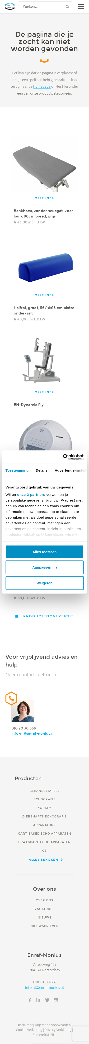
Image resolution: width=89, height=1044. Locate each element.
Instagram (56, 1000)
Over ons (44, 900)
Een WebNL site (44, 1035)
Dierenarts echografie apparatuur (44, 821)
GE (44, 850)
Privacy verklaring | (59, 1030)
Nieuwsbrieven (44, 926)
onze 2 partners (31, 495)
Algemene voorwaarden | (53, 1025)
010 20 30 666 (23, 728)
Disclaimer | (25, 1025)
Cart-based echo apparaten (44, 833)
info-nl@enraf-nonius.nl (33, 733)
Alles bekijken (43, 859)
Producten (28, 778)
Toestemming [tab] (17, 470)
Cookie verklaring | (30, 1030)
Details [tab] (42, 470)
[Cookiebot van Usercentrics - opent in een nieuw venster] (63, 457)
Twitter (47, 1000)
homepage (42, 87)
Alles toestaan (45, 552)
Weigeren (44, 583)
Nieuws (45, 917)
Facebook (30, 1000)
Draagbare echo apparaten (44, 842)
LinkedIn (38, 1000)
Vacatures (45, 909)
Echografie (45, 799)
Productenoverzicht (48, 616)
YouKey (44, 808)
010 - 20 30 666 (44, 982)
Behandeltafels (45, 791)
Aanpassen (44, 567)
